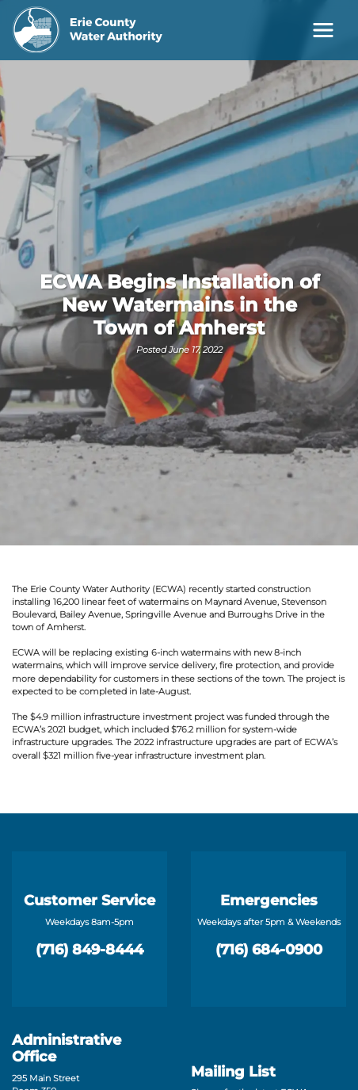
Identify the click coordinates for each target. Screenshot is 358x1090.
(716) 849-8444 (89, 949)
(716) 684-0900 (268, 949)
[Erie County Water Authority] (88, 30)
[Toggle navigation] (323, 30)
